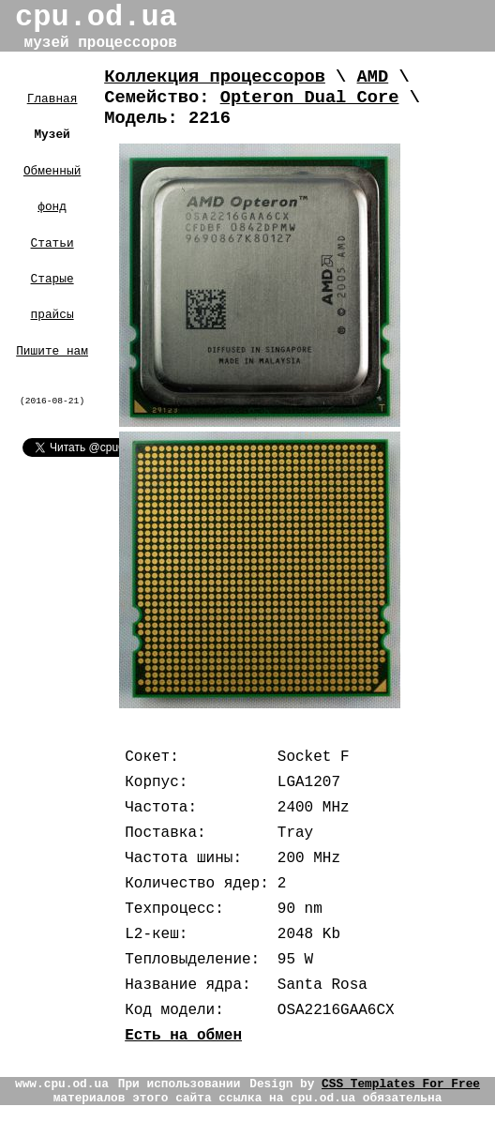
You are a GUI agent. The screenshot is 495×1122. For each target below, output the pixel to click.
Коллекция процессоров (214, 77)
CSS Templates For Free (401, 1084)
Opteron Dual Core (309, 97)
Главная (52, 99)
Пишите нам (52, 351)
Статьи (52, 243)
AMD (373, 77)
